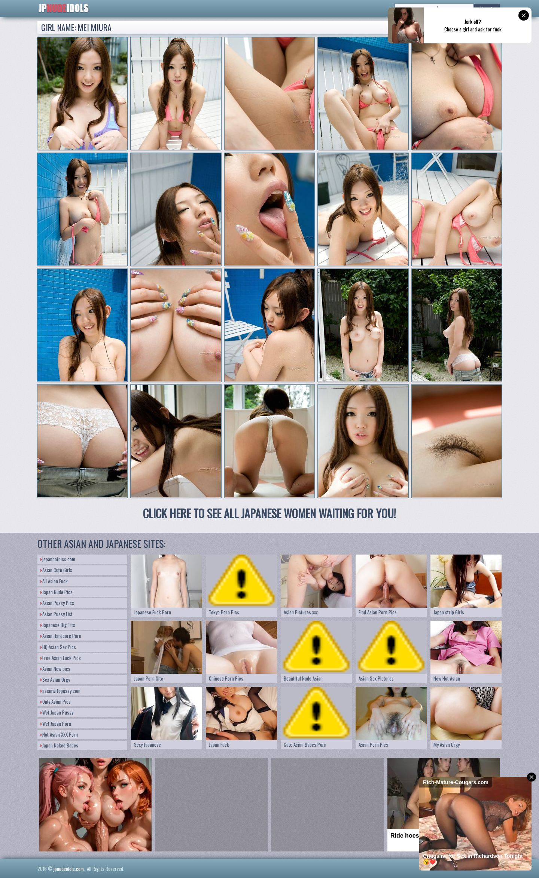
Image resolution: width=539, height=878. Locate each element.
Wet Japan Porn (55, 723)
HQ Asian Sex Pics (58, 647)
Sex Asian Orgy (55, 679)
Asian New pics (55, 668)
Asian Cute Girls (56, 570)
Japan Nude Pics (56, 592)
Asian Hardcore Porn (60, 635)
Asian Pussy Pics (57, 603)
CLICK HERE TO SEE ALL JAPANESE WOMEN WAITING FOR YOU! (269, 513)
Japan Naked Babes (59, 745)
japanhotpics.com (57, 559)
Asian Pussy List (56, 614)
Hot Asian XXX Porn (59, 734)
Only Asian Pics (55, 701)
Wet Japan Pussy (56, 712)
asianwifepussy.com (60, 690)
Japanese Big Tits (57, 625)
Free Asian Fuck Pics (60, 657)
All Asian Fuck (54, 581)
